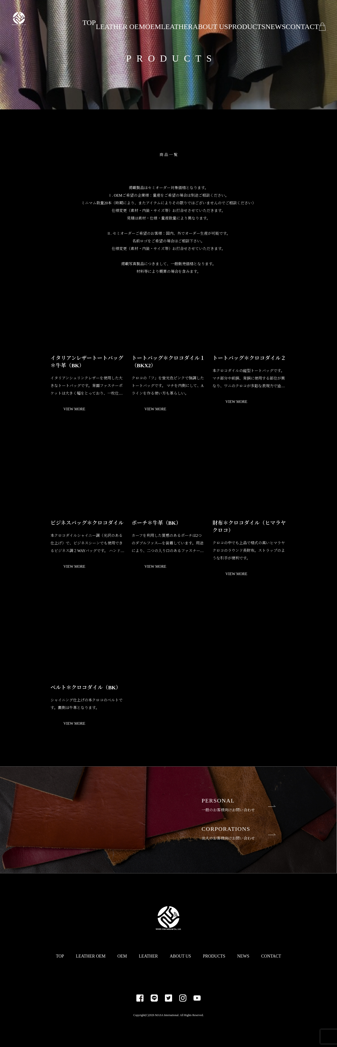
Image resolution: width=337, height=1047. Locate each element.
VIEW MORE (74, 409)
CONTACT (297, 18)
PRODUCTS (240, 18)
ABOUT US (206, 18)
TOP (86, 18)
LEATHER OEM (116, 18)
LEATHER (174, 18)
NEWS (269, 18)
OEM (148, 18)
